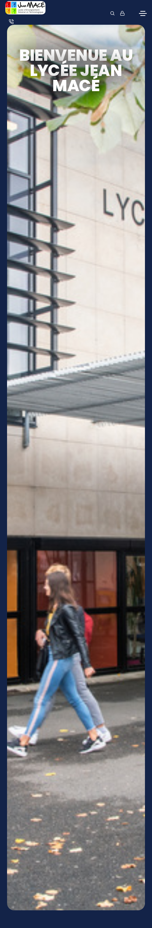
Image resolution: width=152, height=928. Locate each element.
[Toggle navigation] (143, 13)
